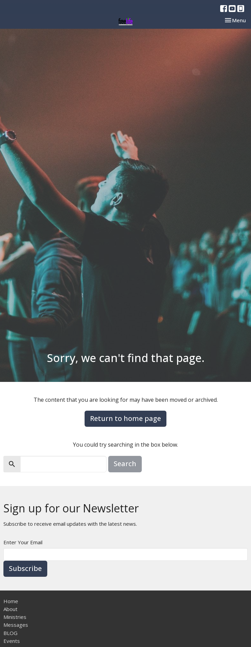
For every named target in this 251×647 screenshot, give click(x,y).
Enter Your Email (22, 542)
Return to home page (125, 418)
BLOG (10, 633)
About (10, 609)
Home (10, 601)
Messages (15, 624)
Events (11, 640)
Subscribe (25, 568)
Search (125, 463)
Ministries (14, 616)
